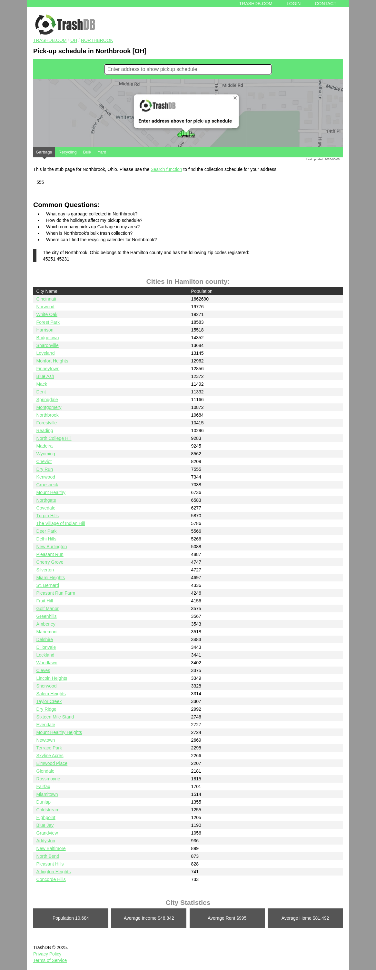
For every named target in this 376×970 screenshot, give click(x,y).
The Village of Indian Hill (60, 523)
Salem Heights (51, 693)
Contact (325, 3)
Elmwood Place (52, 763)
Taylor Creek (49, 701)
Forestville (46, 422)
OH (73, 40)
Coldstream (48, 809)
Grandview (47, 833)
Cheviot (44, 461)
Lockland (45, 655)
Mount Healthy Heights (59, 732)
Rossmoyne (48, 778)
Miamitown (47, 794)
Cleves (43, 670)
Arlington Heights (53, 871)
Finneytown (48, 368)
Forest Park (48, 322)
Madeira (44, 446)
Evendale (45, 724)
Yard (102, 152)
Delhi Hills (46, 538)
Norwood (45, 306)
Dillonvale (46, 647)
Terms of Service (50, 960)
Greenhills (46, 616)
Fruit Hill (44, 600)
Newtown (45, 740)
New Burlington (51, 546)
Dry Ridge (46, 709)
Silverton (45, 569)
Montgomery (49, 407)
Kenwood (45, 477)
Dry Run (44, 469)
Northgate (46, 500)
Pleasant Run (50, 554)
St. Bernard (47, 585)
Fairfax (43, 786)
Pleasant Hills (50, 863)
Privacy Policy (47, 953)
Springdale (47, 399)
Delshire (44, 639)
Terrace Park (49, 747)
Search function (166, 169)
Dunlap (43, 802)
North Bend (47, 856)
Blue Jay (45, 825)
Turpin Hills (47, 515)
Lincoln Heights (51, 678)
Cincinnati (46, 299)
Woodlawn (46, 662)
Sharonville (47, 345)
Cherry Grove (50, 562)
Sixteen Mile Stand (55, 716)
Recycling (67, 152)
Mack (41, 384)
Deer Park (46, 531)
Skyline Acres (50, 755)
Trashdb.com (255, 3)
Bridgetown (47, 337)
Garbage (44, 153)
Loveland (45, 353)
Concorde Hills (51, 879)
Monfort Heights (52, 360)
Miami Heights (50, 577)
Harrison (45, 329)
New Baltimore (51, 848)
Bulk (87, 152)
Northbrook (97, 40)
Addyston (45, 840)
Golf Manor (47, 608)
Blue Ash (45, 376)
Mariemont (47, 631)
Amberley (45, 624)
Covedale (45, 507)
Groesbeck (47, 484)
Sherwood (46, 685)
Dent (41, 391)
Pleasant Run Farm (55, 593)
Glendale (45, 771)
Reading (44, 430)
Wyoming (45, 453)
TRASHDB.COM (49, 40)
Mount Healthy (50, 492)
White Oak (46, 314)
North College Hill (54, 438)
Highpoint (45, 817)
